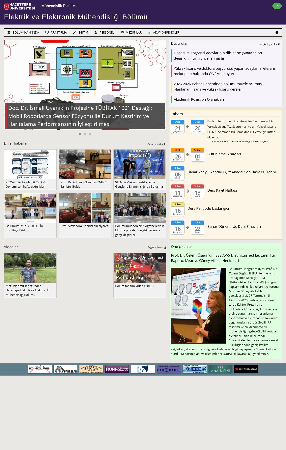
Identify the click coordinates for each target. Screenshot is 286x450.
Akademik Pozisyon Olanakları (199, 99)
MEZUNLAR (131, 32)
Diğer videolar (157, 247)
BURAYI (228, 354)
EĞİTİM (80, 32)
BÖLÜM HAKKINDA (23, 32)
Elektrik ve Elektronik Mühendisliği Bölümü (76, 17)
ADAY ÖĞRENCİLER (163, 32)
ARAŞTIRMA (56, 32)
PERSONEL (104, 32)
